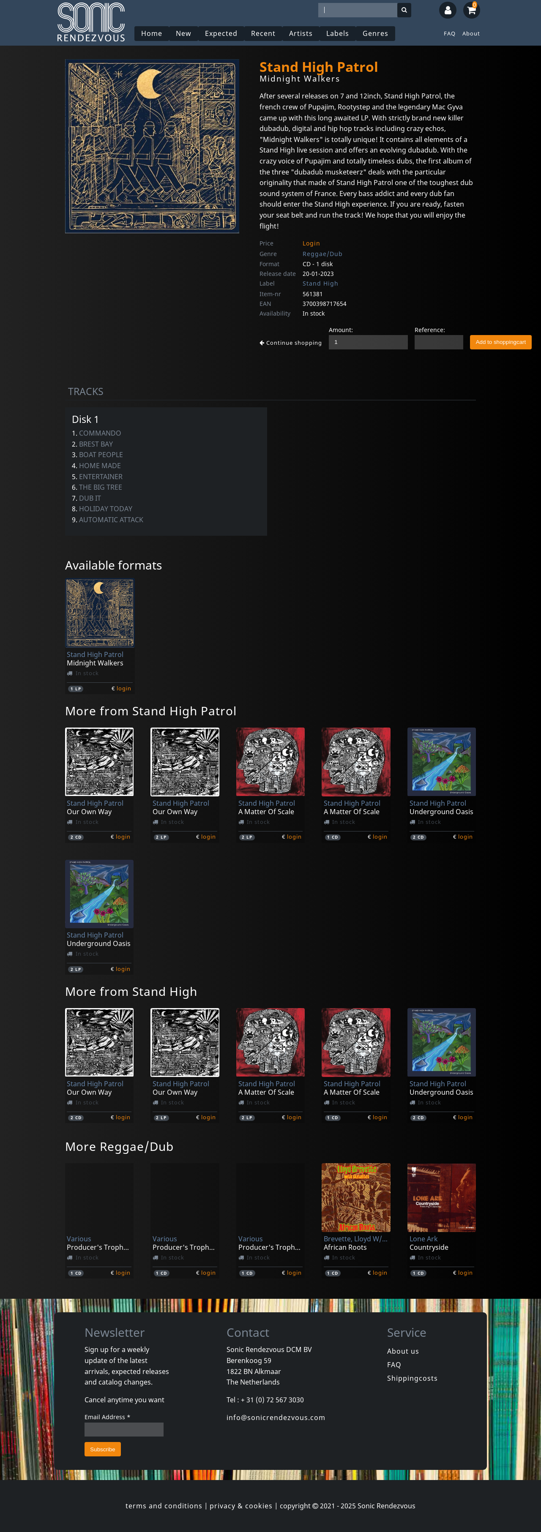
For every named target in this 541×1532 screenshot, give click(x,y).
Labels (337, 33)
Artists (301, 33)
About (471, 33)
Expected (221, 33)
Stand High (321, 283)
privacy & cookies (241, 1505)
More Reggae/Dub (119, 1146)
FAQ (450, 33)
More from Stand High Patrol (151, 711)
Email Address (108, 1417)
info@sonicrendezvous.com (276, 1417)
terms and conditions (164, 1505)
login (124, 688)
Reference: (430, 330)
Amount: (341, 330)
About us (403, 1351)
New (183, 33)
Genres (375, 33)
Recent (263, 33)
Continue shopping (291, 342)
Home (151, 33)
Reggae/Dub (323, 254)
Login (311, 243)
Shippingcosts (412, 1378)
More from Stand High (131, 991)
